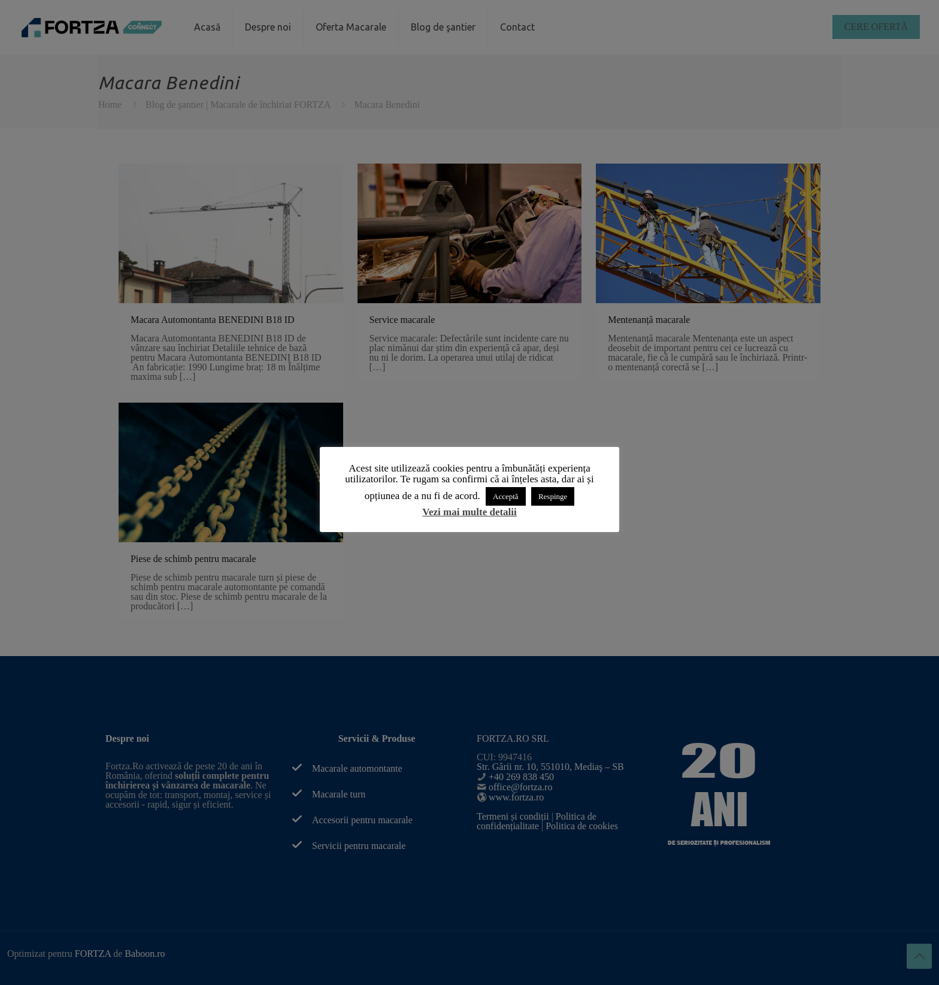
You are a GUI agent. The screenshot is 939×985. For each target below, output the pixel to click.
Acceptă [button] (506, 496)
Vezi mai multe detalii (469, 512)
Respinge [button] (552, 496)
